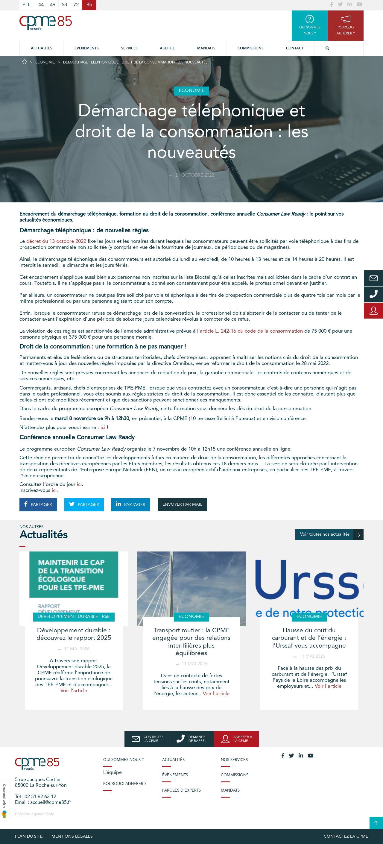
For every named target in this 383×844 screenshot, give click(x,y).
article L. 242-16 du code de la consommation (251, 331)
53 (64, 4)
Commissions (251, 48)
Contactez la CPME (346, 836)
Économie (45, 62)
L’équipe (112, 772)
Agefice (167, 48)
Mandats (206, 48)
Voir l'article (73, 690)
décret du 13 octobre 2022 (56, 241)
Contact (294, 48)
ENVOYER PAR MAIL (182, 504)
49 (52, 4)
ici (103, 427)
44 (41, 4)
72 (76, 4)
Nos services (234, 760)
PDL (27, 4)
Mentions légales (72, 836)
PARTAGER (38, 504)
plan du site (28, 836)
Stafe (49, 814)
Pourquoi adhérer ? (124, 784)
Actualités (41, 48)
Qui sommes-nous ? (123, 760)
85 (89, 4)
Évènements (87, 48)
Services (129, 48)
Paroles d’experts (181, 791)
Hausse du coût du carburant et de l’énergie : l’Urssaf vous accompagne (309, 638)
